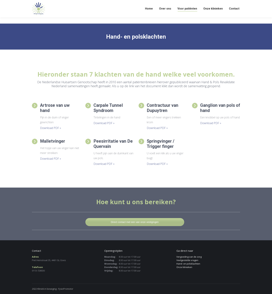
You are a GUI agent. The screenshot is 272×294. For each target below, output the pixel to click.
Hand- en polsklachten (188, 263)
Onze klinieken (184, 267)
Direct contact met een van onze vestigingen (135, 222)
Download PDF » (50, 128)
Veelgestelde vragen (187, 260)
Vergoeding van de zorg (189, 256)
